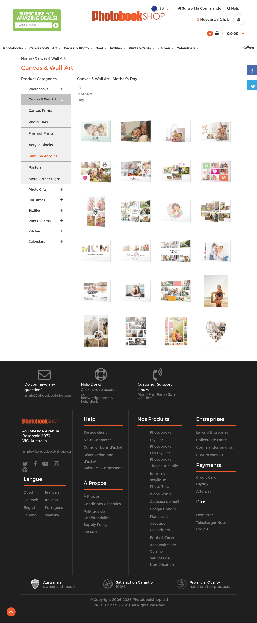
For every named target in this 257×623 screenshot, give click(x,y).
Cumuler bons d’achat (103, 447)
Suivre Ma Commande (199, 8)
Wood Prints (161, 494)
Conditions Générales (102, 504)
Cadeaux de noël (164, 501)
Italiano (51, 500)
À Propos (92, 496)
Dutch (29, 492)
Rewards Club (213, 19)
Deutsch (31, 500)
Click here (89, 389)
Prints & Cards (162, 537)
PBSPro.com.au (209, 455)
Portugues (54, 507)
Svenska (52, 515)
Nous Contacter (97, 440)
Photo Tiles (159, 486)
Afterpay (203, 491)
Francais (52, 492)
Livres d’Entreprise (212, 432)
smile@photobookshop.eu (47, 395)
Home (26, 58)
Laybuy (202, 484)
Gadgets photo (163, 509)
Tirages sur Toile (164, 466)
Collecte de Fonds (212, 440)
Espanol (31, 515)
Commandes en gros (214, 447)
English (30, 507)
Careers (90, 532)
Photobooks (160, 432)
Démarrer (204, 515)
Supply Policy (95, 524)
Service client (95, 432)
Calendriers (160, 530)
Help (233, 8)
